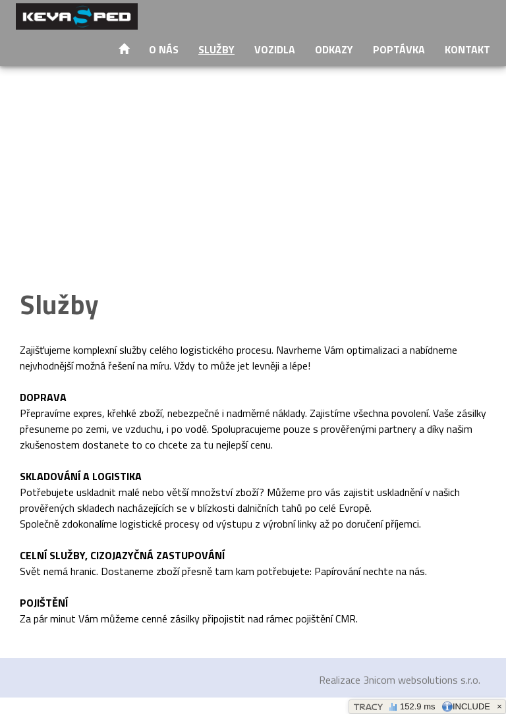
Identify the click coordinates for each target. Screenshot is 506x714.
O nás (164, 49)
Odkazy (334, 49)
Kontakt (467, 49)
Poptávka (399, 49)
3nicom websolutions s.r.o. (421, 680)
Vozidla (274, 49)
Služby (216, 49)
